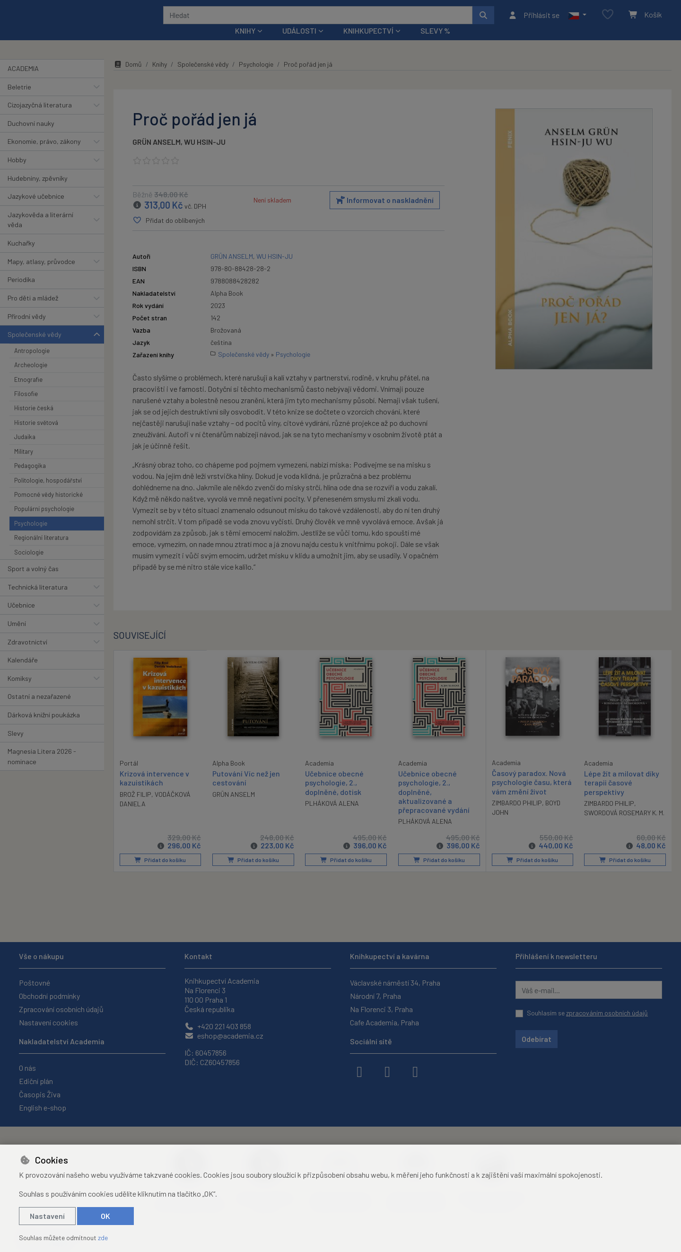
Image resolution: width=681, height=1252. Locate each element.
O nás (27, 1067)
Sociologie (29, 564)
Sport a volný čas (33, 581)
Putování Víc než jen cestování (246, 791)
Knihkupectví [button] (368, 43)
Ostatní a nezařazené (39, 709)
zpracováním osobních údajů (607, 1013)
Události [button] (299, 43)
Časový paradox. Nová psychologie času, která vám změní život (532, 794)
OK (105, 1215)
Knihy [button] (245, 43)
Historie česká (33, 420)
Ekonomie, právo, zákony (44, 154)
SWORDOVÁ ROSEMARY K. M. (624, 825)
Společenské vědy (34, 347)
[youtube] (415, 1070)
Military (23, 464)
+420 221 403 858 (217, 1026)
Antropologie (32, 363)
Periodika (21, 292)
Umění (17, 636)
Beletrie (19, 99)
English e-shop (42, 1107)
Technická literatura (38, 599)
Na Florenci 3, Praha (381, 1009)
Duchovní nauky (31, 136)
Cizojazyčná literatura (40, 118)
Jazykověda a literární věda (40, 232)
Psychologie (30, 536)
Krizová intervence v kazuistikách (154, 790)
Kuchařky (21, 256)
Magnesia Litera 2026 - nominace (42, 769)
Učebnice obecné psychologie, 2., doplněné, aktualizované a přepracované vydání (434, 804)
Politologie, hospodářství (48, 492)
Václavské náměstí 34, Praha (395, 982)
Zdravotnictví (27, 654)
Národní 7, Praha (375, 995)
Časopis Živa (40, 1094)
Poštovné (34, 982)
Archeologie (30, 377)
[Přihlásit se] (533, 21)
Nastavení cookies (48, 1022)
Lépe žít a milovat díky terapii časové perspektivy (621, 795)
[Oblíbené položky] (607, 21)
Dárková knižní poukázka (44, 727)
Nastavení (47, 1215)
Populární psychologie (44, 521)
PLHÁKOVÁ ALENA (332, 816)
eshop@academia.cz (223, 1035)
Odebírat (536, 1038)
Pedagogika (30, 478)
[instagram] (387, 1070)
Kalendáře (23, 673)
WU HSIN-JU (205, 154)
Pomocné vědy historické (48, 507)
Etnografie (28, 392)
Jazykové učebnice (36, 209)
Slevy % (435, 43)
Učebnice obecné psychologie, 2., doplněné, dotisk (334, 795)
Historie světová (36, 435)
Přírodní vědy (27, 329)
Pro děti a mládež (33, 311)
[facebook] (359, 1070)
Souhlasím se (587, 1013)
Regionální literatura (41, 550)
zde (103, 1238)
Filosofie (26, 406)
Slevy (16, 745)
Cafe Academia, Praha (384, 1022)
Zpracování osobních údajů (61, 1009)
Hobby (17, 172)
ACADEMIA (23, 81)
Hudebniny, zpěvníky (38, 190)
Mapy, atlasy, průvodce (41, 274)
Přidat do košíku (160, 872)
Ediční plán (36, 1080)
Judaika (24, 449)
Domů (128, 77)
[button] (577, 21)
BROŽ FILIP (135, 806)
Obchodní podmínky (49, 995)
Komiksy (20, 691)
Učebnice (21, 618)
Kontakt (198, 956)
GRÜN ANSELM (156, 154)
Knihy (159, 77)
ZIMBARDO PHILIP (517, 815)
